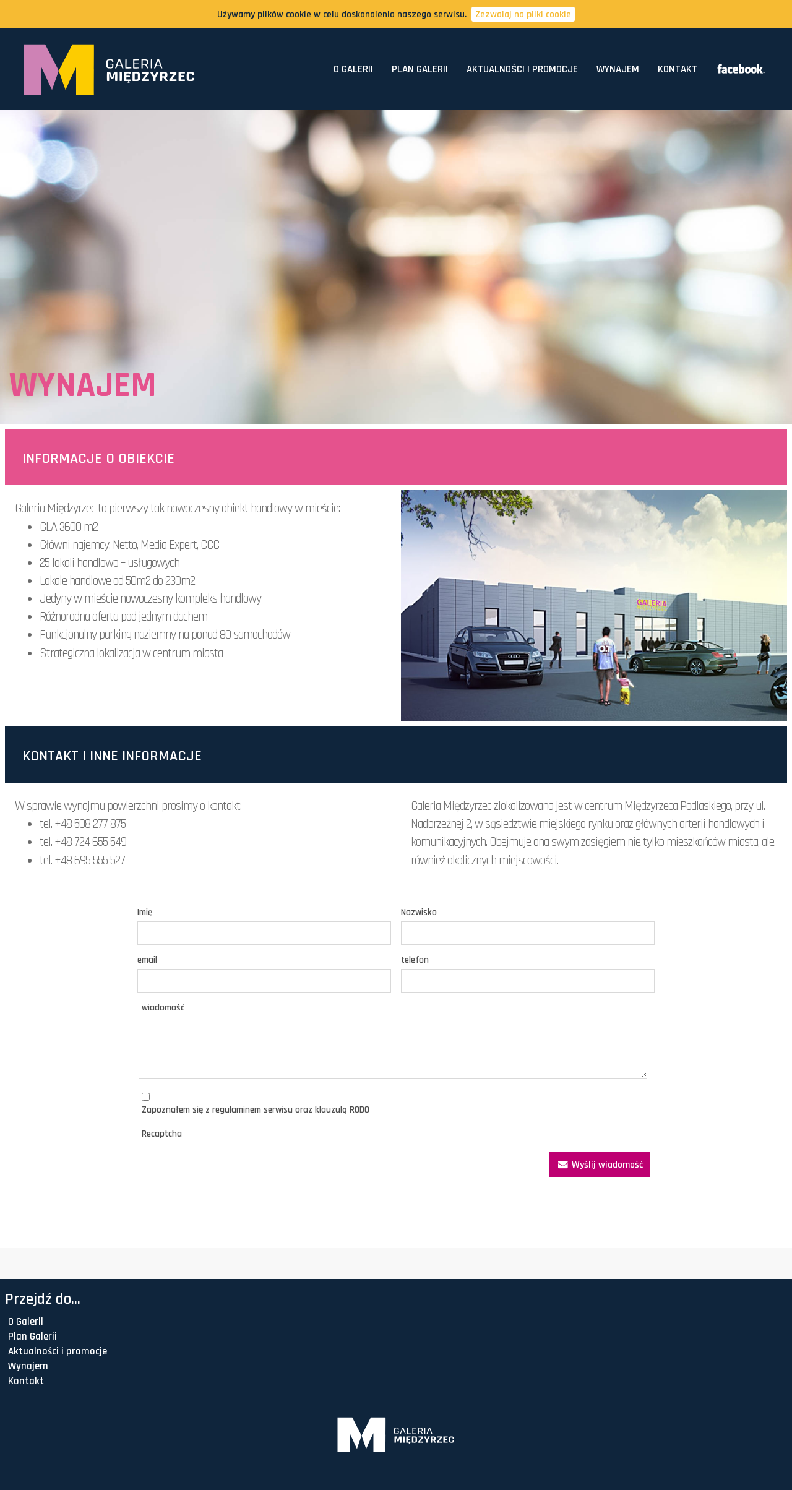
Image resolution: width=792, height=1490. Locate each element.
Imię (144, 912)
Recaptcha (162, 1134)
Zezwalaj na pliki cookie (523, 14)
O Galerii (353, 69)
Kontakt (677, 69)
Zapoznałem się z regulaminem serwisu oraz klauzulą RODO (255, 1110)
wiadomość (163, 1008)
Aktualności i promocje (522, 69)
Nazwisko (419, 912)
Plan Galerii (420, 69)
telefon (415, 960)
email (147, 960)
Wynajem (617, 69)
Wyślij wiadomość (600, 1164)
